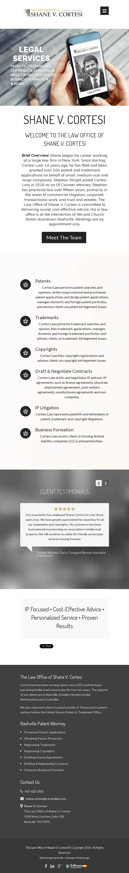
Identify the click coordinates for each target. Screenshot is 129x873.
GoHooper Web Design (77, 857)
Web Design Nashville (52, 857)
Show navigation (104, 11)
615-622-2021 (34, 791)
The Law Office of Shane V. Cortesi (46, 847)
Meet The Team (64, 237)
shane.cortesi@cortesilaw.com (46, 798)
